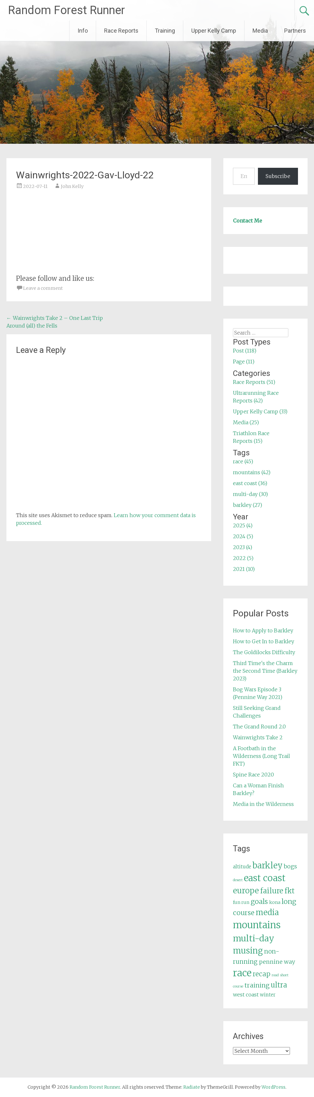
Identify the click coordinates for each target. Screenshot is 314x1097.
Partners (295, 30)
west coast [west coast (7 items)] (246, 994)
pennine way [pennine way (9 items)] (277, 961)
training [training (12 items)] (256, 985)
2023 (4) (242, 547)
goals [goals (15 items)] (259, 901)
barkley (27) (247, 505)
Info (83, 30)
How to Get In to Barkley (263, 641)
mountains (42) (251, 472)
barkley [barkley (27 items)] (267, 865)
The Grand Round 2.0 (259, 726)
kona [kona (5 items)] (274, 902)
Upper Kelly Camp (213, 30)
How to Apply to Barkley (263, 630)
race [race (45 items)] (242, 973)
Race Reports (121, 30)
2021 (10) (244, 569)
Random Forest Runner (66, 10)
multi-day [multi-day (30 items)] (253, 938)
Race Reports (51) (254, 382)
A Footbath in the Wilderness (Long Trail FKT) (261, 756)
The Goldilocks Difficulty (264, 652)
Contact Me (247, 220)
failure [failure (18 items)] (271, 890)
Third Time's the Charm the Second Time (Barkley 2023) (265, 671)
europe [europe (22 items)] (246, 891)
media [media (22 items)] (267, 912)
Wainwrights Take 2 (258, 737)
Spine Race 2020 (253, 774)
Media (260, 30)
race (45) (243, 461)
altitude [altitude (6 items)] (242, 867)
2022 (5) (243, 558)
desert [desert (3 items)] (238, 880)
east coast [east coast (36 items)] (264, 878)
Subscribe (278, 176)
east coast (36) (250, 483)
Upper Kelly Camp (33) (260, 411)
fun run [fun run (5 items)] (241, 902)
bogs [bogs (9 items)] (290, 866)
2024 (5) (243, 536)
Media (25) (246, 422)
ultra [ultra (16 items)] (279, 985)
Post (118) (244, 350)
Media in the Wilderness (263, 804)
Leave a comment (43, 288)
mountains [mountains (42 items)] (257, 925)
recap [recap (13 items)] (261, 974)
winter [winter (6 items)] (268, 995)
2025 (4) (242, 525)
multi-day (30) (250, 494)
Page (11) (243, 361)
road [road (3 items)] (275, 975)
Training (165, 30)
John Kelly (72, 186)
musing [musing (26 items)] (248, 951)
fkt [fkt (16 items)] (289, 891)
